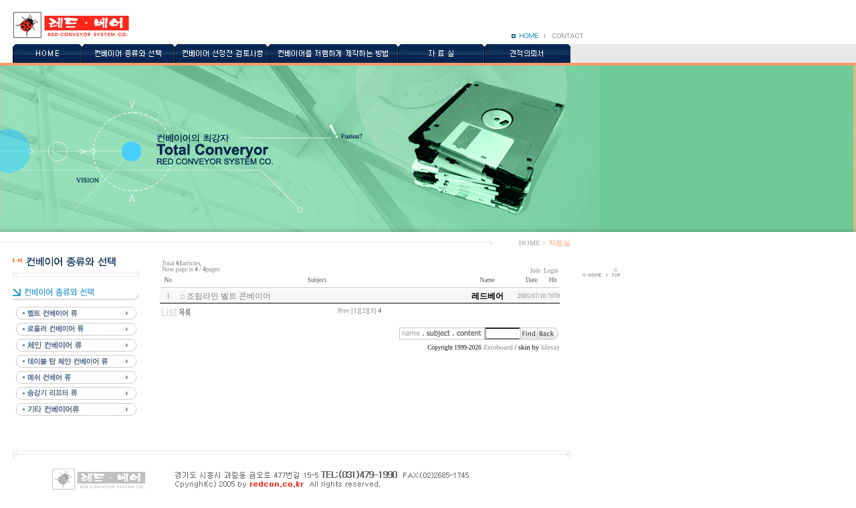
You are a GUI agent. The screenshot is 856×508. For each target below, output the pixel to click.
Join (535, 270)
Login (551, 270)
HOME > (532, 243)
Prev (344, 310)
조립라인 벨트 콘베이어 (229, 296)
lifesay (550, 347)
